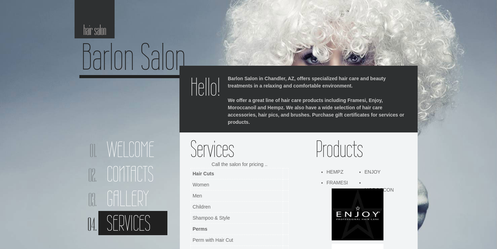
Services (128, 223)
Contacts (130, 174)
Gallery (128, 198)
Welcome (130, 149)
